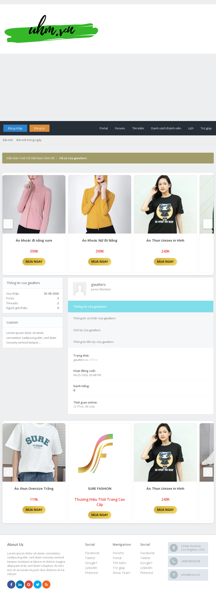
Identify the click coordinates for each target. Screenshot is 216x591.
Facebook (147, 553)
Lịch (191, 128)
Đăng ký (39, 128)
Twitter (145, 558)
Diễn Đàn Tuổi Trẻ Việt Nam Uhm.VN (30, 158)
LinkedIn (146, 568)
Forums (120, 128)
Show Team (121, 573)
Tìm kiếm (138, 128)
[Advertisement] (108, 87)
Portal (104, 128)
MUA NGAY (34, 261)
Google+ (146, 563)
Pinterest (146, 573)
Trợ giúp (206, 128)
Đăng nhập (15, 128)
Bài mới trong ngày (29, 140)
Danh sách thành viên (166, 128)
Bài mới (8, 140)
